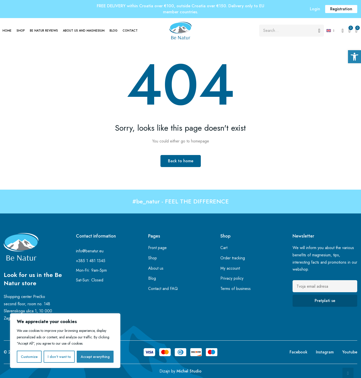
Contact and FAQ (163, 288)
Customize (29, 356)
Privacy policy (231, 278)
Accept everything (95, 356)
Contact (130, 30)
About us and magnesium (84, 30)
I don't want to (59, 356)
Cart (223, 248)
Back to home (180, 161)
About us (155, 268)
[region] (65, 340)
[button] (354, 56)
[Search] (319, 31)
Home (7, 30)
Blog (114, 30)
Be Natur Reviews (44, 30)
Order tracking (232, 258)
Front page (157, 248)
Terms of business (235, 288)
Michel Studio (189, 371)
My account (230, 268)
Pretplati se (325, 301)
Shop (21, 30)
